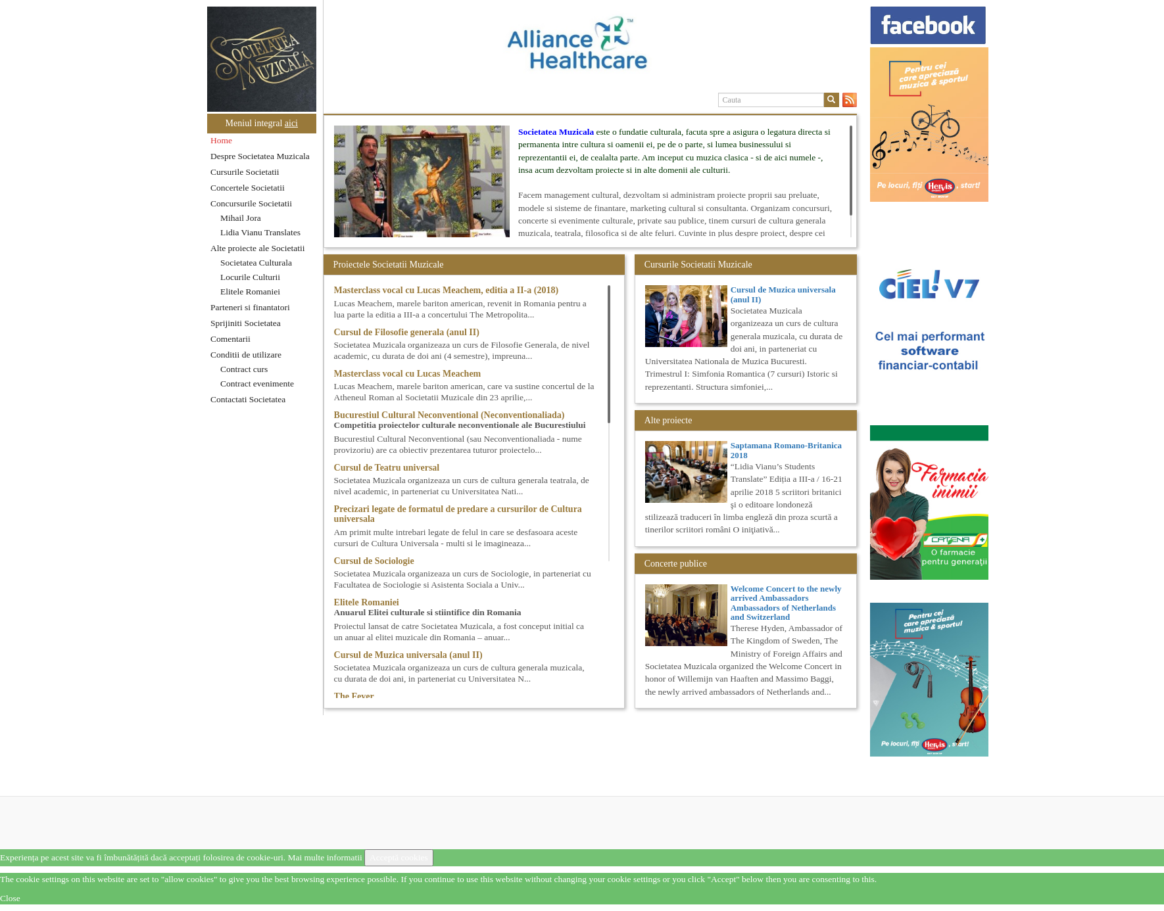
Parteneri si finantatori (250, 307)
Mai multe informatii (324, 857)
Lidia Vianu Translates (260, 232)
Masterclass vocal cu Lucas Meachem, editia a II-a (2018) (446, 290)
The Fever (354, 696)
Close (10, 898)
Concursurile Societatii (251, 203)
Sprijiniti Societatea (245, 323)
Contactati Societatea (247, 399)
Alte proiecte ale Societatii (257, 248)
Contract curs (244, 369)
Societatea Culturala (256, 263)
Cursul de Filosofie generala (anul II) (406, 332)
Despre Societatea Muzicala (260, 156)
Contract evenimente (257, 383)
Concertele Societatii (247, 188)
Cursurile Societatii (244, 172)
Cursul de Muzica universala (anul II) (408, 655)
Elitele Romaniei (250, 291)
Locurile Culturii (250, 277)
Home (221, 140)
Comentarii (230, 339)
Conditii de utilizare (245, 355)
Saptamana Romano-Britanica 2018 (786, 449)
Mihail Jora (240, 218)
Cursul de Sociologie (374, 561)
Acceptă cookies (399, 857)
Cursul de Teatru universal (387, 468)
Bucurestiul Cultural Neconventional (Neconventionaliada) (449, 415)
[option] (590, 48)
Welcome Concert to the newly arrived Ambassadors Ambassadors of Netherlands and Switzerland (786, 603)
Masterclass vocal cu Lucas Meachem (407, 374)
